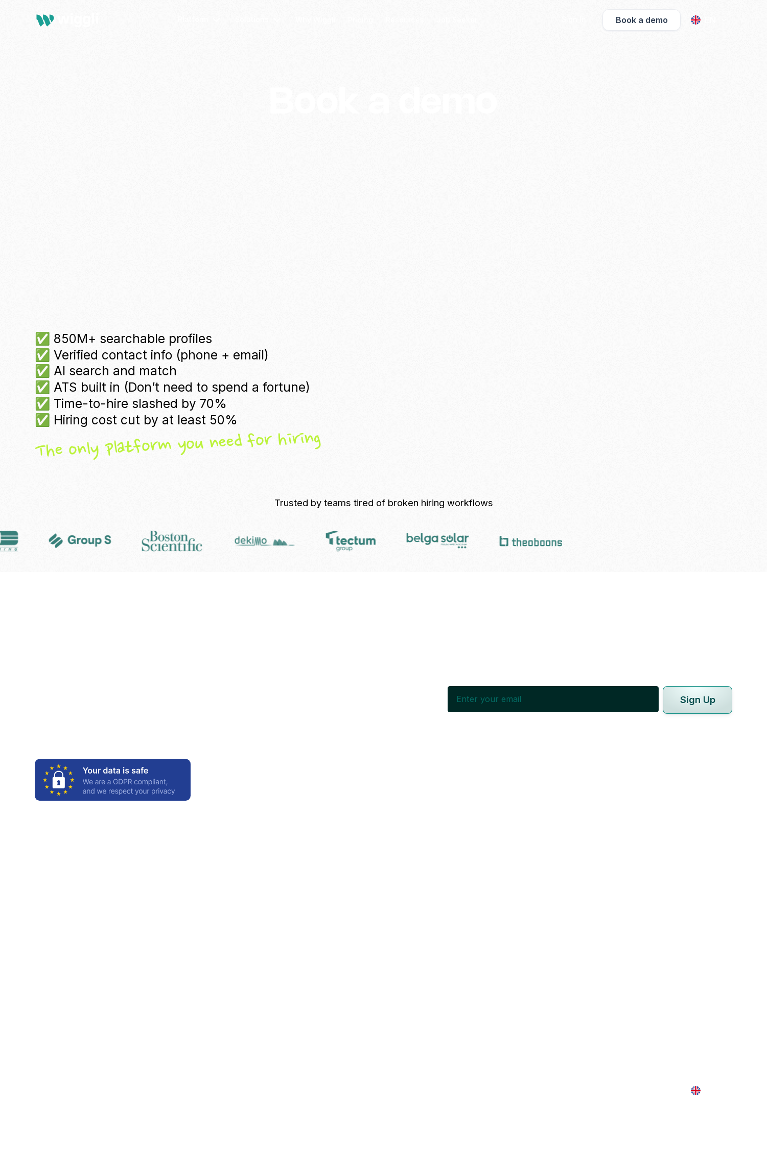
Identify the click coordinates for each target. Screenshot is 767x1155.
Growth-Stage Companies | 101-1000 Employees (413, 990)
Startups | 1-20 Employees (369, 1007)
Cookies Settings (508, 1090)
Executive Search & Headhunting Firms (394, 899)
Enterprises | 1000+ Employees (379, 974)
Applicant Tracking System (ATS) (101, 941)
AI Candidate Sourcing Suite (91, 882)
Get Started (620, 916)
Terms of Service (423, 1090)
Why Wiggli (315, 19)
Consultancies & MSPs (361, 932)
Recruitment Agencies (360, 916)
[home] (69, 20)
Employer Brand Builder (82, 899)
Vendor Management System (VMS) (106, 982)
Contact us (619, 953)
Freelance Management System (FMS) (111, 998)
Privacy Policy (344, 1090)
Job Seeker (456, 19)
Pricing (360, 19)
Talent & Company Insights (88, 1040)
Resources (405, 19)
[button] (200, 20)
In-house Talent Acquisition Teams (385, 882)
